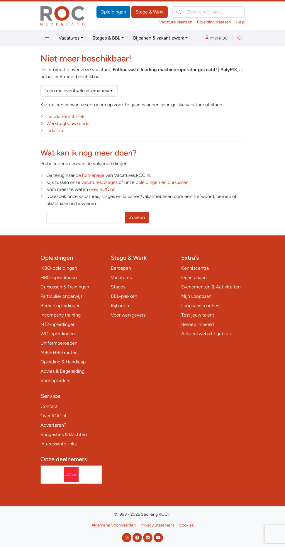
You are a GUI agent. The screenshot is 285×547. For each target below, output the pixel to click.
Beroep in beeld (197, 324)
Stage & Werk (149, 12)
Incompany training (60, 315)
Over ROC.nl (53, 415)
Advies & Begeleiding (62, 371)
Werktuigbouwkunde (67, 123)
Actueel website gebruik (206, 333)
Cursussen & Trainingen (64, 287)
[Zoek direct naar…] (208, 12)
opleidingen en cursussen (162, 182)
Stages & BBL (106, 38)
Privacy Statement (157, 525)
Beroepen (121, 268)
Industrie (55, 130)
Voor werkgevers (128, 315)
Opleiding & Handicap (63, 362)
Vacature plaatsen (175, 22)
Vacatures (69, 38)
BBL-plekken (124, 296)
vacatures (92, 182)
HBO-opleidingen (58, 277)
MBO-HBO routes (58, 352)
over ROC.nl (101, 189)
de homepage (90, 175)
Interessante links (58, 444)
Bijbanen (120, 305)
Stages (118, 287)
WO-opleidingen (57, 333)
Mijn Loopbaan (196, 296)
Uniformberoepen (58, 343)
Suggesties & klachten (63, 434)
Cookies (186, 525)
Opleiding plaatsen (214, 22)
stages (111, 182)
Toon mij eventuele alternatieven (79, 90)
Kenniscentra (195, 268)
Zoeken (137, 217)
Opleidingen (113, 12)
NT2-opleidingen (58, 324)
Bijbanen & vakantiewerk (158, 38)
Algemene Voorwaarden (113, 525)
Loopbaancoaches (200, 305)
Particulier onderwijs (61, 296)
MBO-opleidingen (58, 268)
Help (240, 22)
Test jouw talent (197, 315)
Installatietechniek (65, 116)
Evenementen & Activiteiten (211, 287)
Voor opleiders (55, 380)
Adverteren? (53, 425)
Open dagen (194, 277)
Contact (49, 406)
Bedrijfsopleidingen (60, 305)
